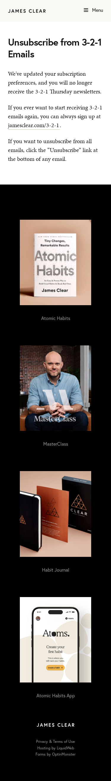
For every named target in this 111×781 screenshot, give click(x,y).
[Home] (27, 11)
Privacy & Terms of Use (55, 741)
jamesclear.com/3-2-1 (33, 125)
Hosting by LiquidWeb (55, 748)
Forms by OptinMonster (55, 754)
